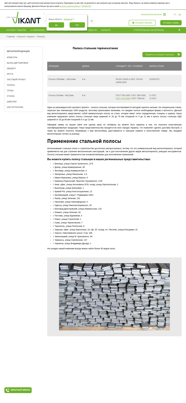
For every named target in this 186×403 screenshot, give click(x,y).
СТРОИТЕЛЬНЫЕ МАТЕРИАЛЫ (149, 30)
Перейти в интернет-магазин (159, 54)
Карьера (105, 30)
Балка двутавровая (17, 63)
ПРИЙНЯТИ (86, 6)
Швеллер (12, 102)
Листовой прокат (16, 79)
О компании (38, 30)
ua (179, 14)
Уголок (11, 96)
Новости (92, 30)
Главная (11, 36)
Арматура (12, 57)
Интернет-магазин (143, 23)
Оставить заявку (171, 23)
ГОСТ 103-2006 (123, 98)
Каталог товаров (16, 30)
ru (175, 14)
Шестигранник (15, 107)
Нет (77, 25)
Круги (10, 74)
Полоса (11, 85)
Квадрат (11, 68)
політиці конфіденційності (70, 6)
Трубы (10, 91)
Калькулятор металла (151, 14)
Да (56, 25)
